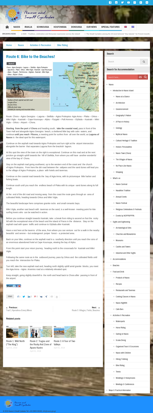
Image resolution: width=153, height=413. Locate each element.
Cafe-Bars (119, 309)
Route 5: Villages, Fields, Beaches (76, 309)
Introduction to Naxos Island (123, 90)
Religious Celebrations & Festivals (129, 209)
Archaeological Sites (123, 228)
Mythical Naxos (121, 134)
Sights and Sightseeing (121, 222)
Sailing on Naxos (122, 334)
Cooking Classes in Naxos (126, 296)
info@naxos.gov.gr (49, 411)
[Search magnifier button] (145, 77)
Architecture (120, 103)
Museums (119, 240)
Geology (119, 128)
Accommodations (119, 259)
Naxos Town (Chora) (123, 153)
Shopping (119, 172)
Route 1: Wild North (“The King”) (15, 343)
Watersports (120, 321)
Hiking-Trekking (122, 359)
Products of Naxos (123, 277)
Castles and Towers (123, 246)
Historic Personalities (124, 147)
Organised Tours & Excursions (127, 346)
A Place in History (122, 121)
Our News (91, 28)
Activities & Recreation (40, 45)
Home (9, 45)
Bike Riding (62, 45)
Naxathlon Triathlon (123, 190)
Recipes (119, 284)
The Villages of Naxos (124, 159)
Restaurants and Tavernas (125, 290)
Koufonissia (60, 28)
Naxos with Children (123, 353)
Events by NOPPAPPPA (125, 215)
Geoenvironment (122, 109)
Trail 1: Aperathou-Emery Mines (29, 309)
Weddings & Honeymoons (125, 378)
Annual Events (121, 197)
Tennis (118, 371)
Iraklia (28, 28)
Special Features (110, 28)
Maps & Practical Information (120, 390)
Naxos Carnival (121, 184)
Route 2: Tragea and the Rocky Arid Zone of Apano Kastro (40, 344)
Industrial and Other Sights (126, 253)
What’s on (116, 178)
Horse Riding (121, 327)
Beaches (116, 265)
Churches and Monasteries (126, 234)
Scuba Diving (121, 340)
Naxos (16, 28)
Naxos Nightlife (121, 303)
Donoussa (76, 28)
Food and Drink (118, 271)
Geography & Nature (123, 115)
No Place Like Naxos (123, 166)
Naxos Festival (121, 203)
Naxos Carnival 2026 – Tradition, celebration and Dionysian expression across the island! (51, 34)
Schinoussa (43, 28)
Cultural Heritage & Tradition (126, 140)
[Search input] (122, 77)
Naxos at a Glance (123, 96)
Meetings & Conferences (125, 384)
